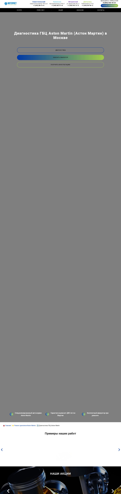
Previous (8, 491)
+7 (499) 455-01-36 (57, 5)
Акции (61, 10)
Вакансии (80, 10)
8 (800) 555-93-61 (109, 3)
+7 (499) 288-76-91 (38, 5)
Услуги (19, 10)
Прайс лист (41, 10)
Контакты (100, 10)
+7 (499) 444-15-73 (73, 5)
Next (113, 491)
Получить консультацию (109, 5)
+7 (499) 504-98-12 (87, 5)
